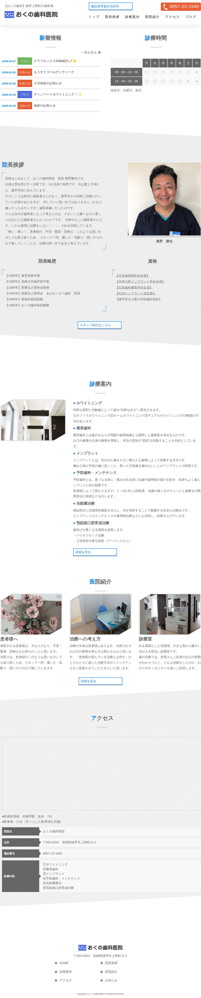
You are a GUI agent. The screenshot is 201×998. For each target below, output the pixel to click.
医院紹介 (152, 17)
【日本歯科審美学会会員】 (134, 287)
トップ (94, 17)
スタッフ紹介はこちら (95, 325)
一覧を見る (89, 52)
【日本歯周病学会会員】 (132, 275)
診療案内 (132, 17)
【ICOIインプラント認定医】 (135, 293)
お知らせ (111, 980)
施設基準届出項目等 (105, 6)
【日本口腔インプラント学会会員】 (140, 281)
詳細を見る (83, 552)
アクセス (172, 17)
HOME (64, 963)
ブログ (190, 17)
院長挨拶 (112, 17)
